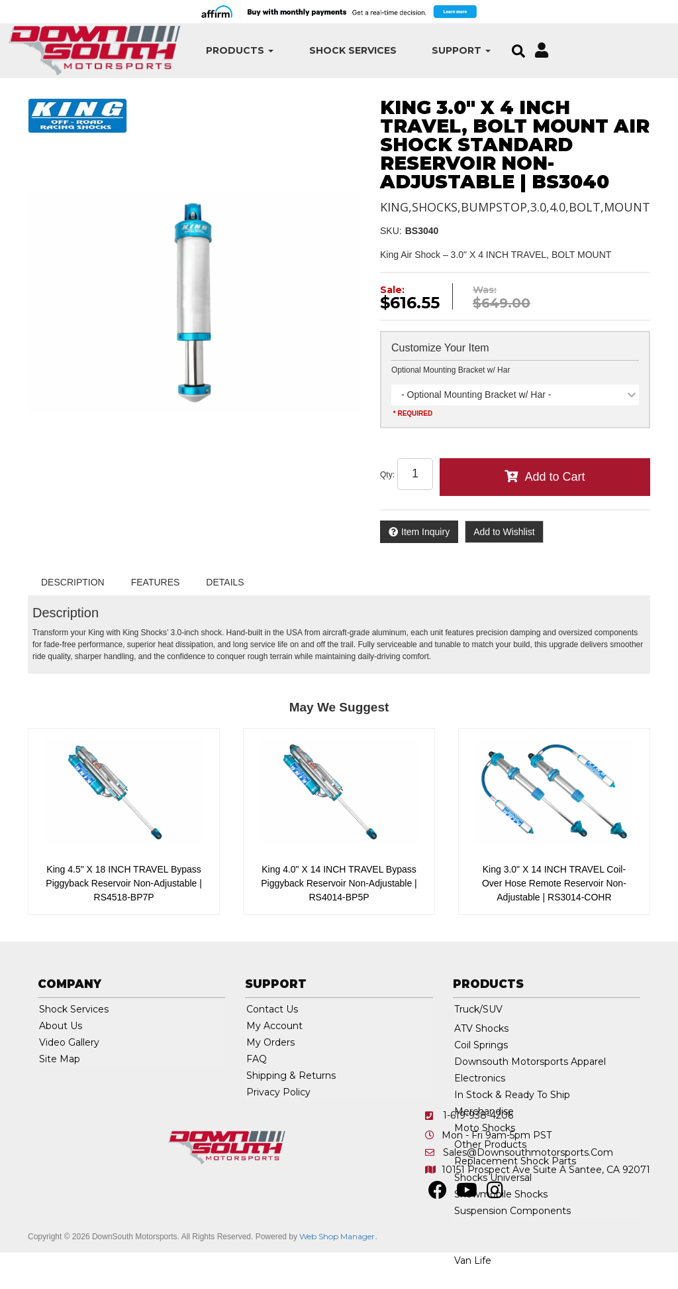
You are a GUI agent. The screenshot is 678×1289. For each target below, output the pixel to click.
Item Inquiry (425, 531)
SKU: (391, 230)
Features (155, 582)
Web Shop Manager (337, 1236)
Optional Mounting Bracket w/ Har (450, 370)
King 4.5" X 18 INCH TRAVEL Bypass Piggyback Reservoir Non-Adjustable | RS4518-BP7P (124, 883)
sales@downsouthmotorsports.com (528, 1152)
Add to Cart (554, 476)
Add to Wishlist (504, 531)
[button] (224, 50)
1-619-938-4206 (478, 1115)
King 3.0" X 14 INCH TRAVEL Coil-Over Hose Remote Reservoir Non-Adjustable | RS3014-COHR (554, 883)
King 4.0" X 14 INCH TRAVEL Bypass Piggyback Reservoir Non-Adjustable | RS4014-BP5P (339, 883)
